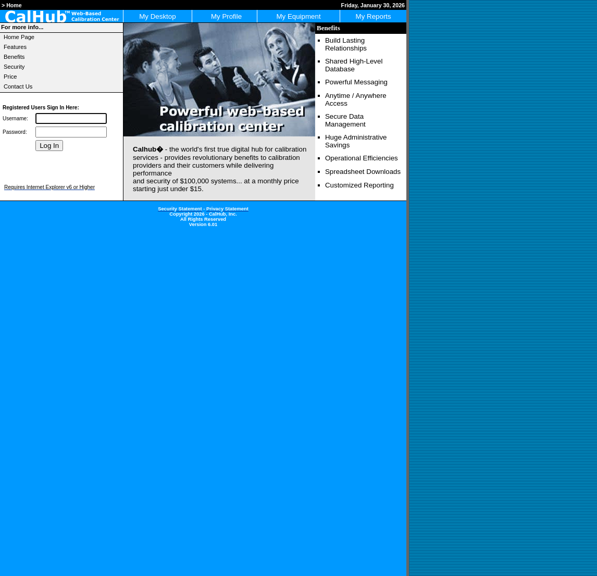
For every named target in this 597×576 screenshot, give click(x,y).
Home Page (19, 37)
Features (15, 47)
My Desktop (157, 16)
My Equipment (298, 16)
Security (14, 67)
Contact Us (18, 86)
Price (10, 76)
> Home (12, 5)
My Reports (373, 16)
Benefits (14, 57)
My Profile (224, 16)
